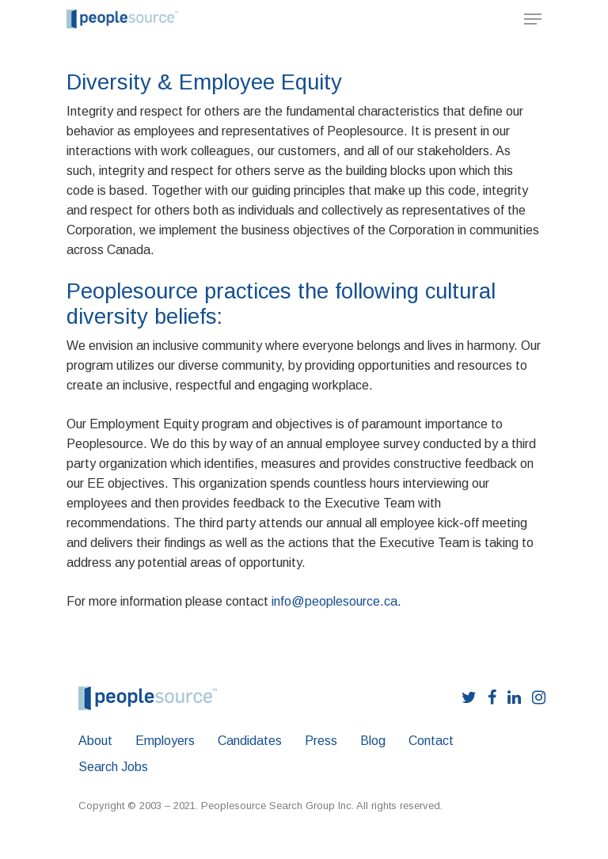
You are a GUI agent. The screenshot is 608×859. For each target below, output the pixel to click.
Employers (165, 740)
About (95, 740)
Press (321, 740)
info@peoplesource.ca (334, 601)
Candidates (250, 740)
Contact (431, 740)
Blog (373, 740)
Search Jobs (113, 766)
